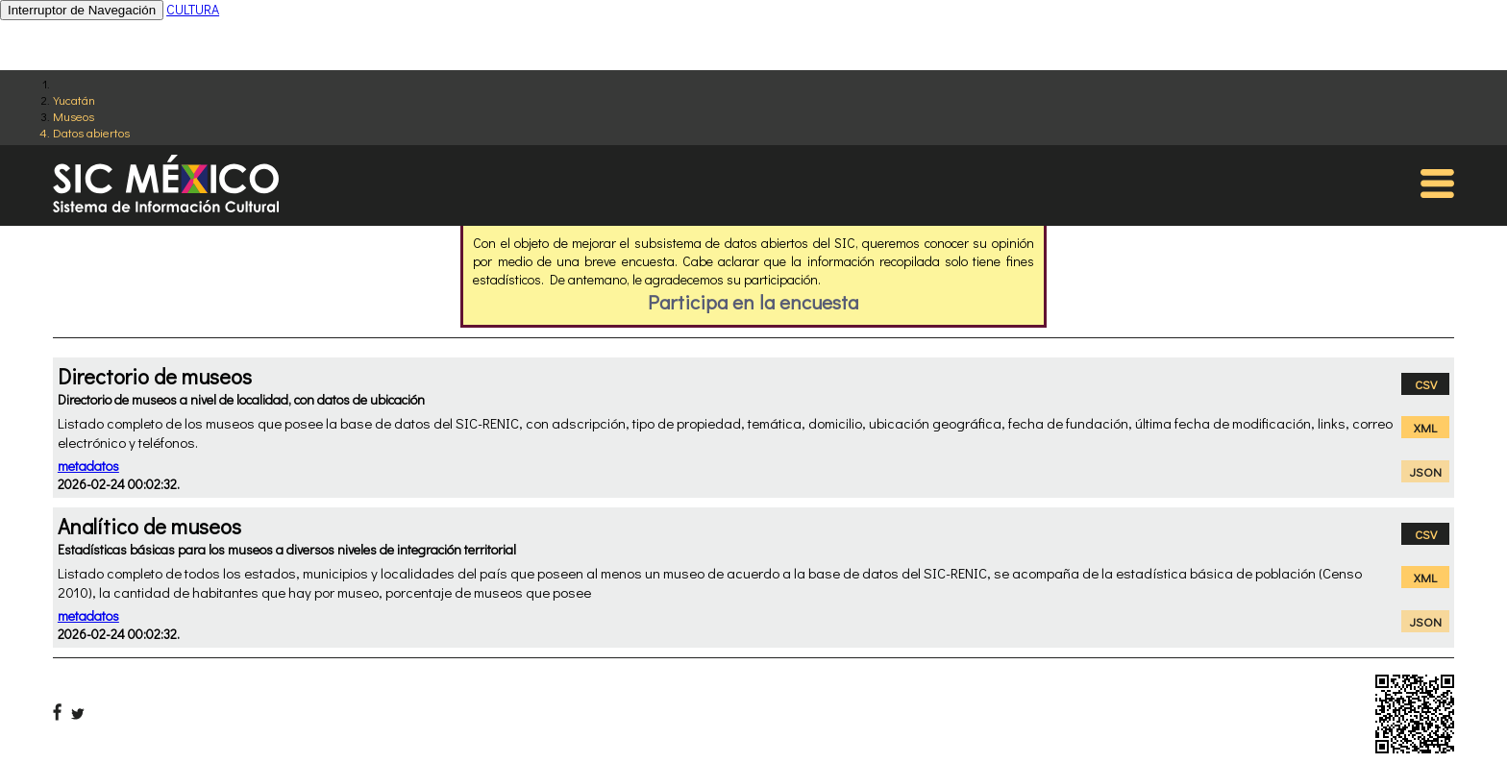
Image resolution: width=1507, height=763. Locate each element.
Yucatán (74, 99)
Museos (73, 116)
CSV (1426, 384)
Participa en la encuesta (753, 301)
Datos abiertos (91, 132)
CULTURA (192, 9)
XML (1425, 427)
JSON (1426, 471)
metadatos (88, 465)
